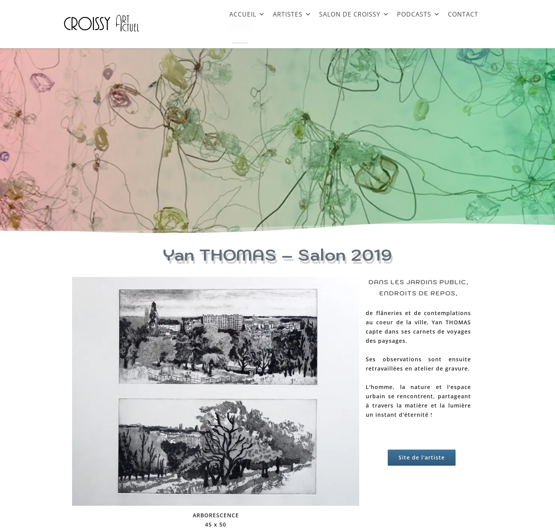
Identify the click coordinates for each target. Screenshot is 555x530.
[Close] (239, 36)
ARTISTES (292, 14)
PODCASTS (418, 14)
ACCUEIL (247, 14)
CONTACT (463, 14)
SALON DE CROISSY (354, 14)
